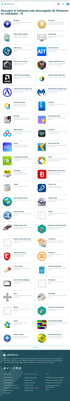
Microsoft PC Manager (34, 0)
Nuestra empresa (8, 380)
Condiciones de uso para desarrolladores (52, 386)
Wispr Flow (66, 0)
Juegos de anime (43, 0)
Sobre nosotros (8, 377)
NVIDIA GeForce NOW (59, 0)
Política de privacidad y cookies (54, 380)
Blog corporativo (8, 390)
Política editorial (8, 383)
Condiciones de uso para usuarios (54, 377)
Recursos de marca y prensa (11, 388)
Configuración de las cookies (53, 383)
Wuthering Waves (10, 0)
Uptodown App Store (31, 377)
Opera (4, 0)
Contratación (7, 393)
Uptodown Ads (29, 385)
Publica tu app (28, 380)
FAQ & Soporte (29, 390)
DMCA (47, 389)
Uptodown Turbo (32, 388)
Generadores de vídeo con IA (19, 0)
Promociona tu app (30, 383)
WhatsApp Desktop (50, 0)
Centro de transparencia (10, 385)
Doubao (27, 0)
